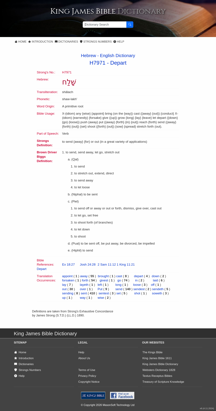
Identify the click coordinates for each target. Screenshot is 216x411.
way (83, 297)
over (83, 289)
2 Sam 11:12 (107, 264)
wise (101, 297)
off (152, 284)
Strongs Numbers (96, 41)
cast (119, 276)
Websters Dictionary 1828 (158, 370)
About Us (84, 358)
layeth (84, 284)
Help (118, 41)
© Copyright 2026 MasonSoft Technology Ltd (107, 405)
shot (137, 293)
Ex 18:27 (68, 264)
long (118, 284)
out (64, 289)
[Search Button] (129, 24)
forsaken (68, 280)
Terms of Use (86, 370)
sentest (104, 293)
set (118, 293)
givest (104, 280)
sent (84, 293)
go (119, 280)
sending (67, 293)
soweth (157, 293)
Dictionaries (66, 41)
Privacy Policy (87, 376)
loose (137, 284)
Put (100, 289)
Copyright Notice (89, 381)
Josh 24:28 (88, 264)
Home (20, 41)
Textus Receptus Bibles (157, 376)
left (100, 284)
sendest (139, 289)
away (84, 276)
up (64, 297)
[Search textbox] (104, 24)
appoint (67, 276)
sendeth (158, 289)
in (136, 280)
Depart (118, 63)
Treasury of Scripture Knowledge (163, 381)
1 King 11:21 (126, 264)
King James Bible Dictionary (160, 364)
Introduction (40, 41)
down (155, 276)
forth (85, 280)
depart (138, 276)
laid (155, 280)
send (118, 289)
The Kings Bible (152, 352)
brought (103, 276)
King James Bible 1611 (157, 358)
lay (64, 284)
